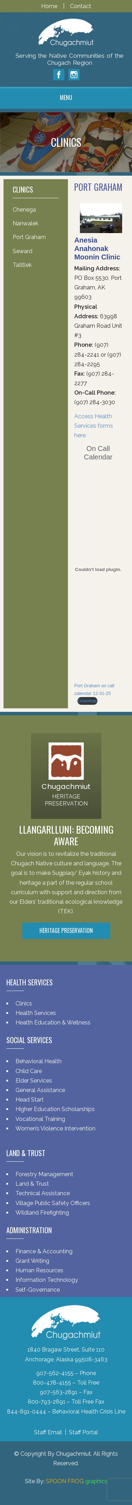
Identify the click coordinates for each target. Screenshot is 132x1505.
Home (50, 6)
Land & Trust (32, 1183)
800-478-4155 (52, 1382)
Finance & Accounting (44, 1251)
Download (87, 700)
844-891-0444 (26, 1411)
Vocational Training (40, 1119)
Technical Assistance (42, 1193)
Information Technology (46, 1280)
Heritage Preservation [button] (66, 930)
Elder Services (33, 1080)
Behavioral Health (38, 1061)
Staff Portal (83, 1432)
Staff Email (48, 1432)
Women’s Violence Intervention (55, 1128)
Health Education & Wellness (52, 1022)
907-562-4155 (55, 1373)
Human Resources (39, 1270)
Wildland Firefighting (42, 1212)
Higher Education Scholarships (55, 1109)
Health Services (35, 1013)
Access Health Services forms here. (93, 426)
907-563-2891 (58, 1392)
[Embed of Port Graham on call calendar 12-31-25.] (98, 569)
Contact (80, 6)
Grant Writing (32, 1261)
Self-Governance (37, 1289)
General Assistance (40, 1090)
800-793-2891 (46, 1401)
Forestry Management (44, 1174)
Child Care (28, 1071)
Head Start (29, 1099)
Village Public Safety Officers (52, 1203)
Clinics (23, 1003)
